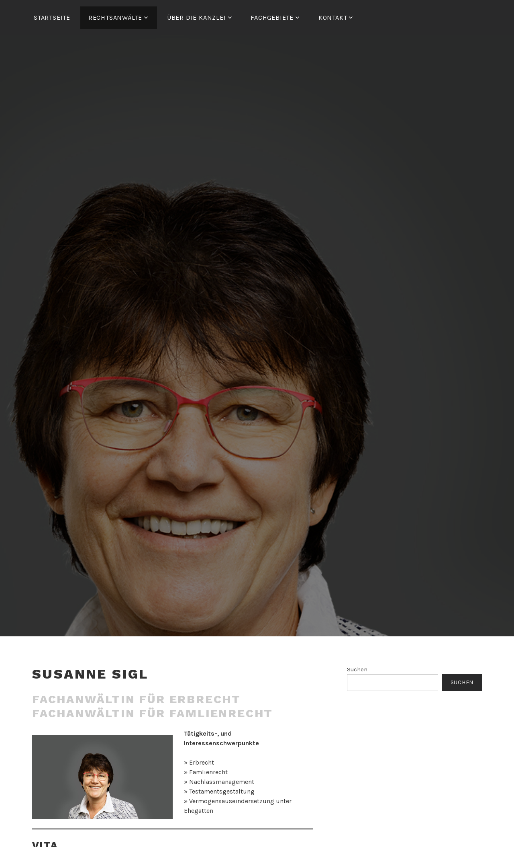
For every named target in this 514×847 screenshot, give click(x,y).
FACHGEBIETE (272, 17)
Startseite (52, 17)
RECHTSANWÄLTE (115, 17)
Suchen (357, 669)
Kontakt (332, 17)
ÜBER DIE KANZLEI (196, 17)
